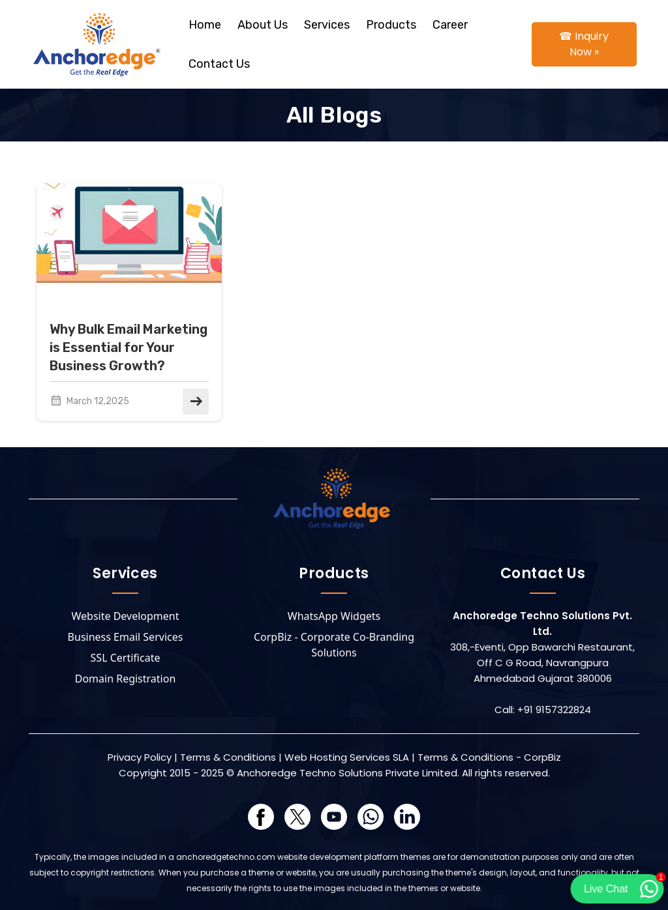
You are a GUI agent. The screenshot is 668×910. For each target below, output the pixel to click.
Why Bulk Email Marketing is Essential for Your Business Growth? (128, 347)
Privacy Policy (140, 757)
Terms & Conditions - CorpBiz (489, 757)
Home (205, 25)
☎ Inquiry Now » (584, 44)
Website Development (125, 616)
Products (391, 25)
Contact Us (219, 64)
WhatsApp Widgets (334, 616)
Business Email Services (125, 637)
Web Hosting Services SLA (346, 757)
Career (450, 25)
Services (327, 25)
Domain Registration (125, 678)
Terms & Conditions (228, 757)
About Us (262, 25)
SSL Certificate (125, 658)
